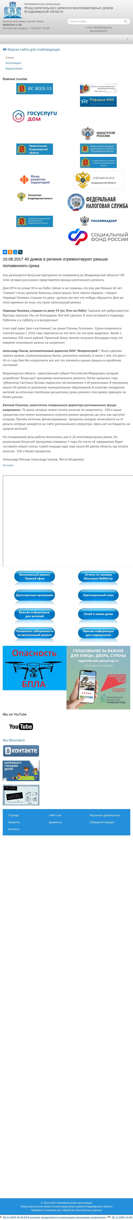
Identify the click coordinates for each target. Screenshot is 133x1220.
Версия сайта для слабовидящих (31, 49)
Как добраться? (99, 30)
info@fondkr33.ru (102, 27)
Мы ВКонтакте (14, 740)
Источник (8, 465)
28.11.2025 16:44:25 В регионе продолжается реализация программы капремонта (56, 1217)
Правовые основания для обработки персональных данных (66, 1210)
